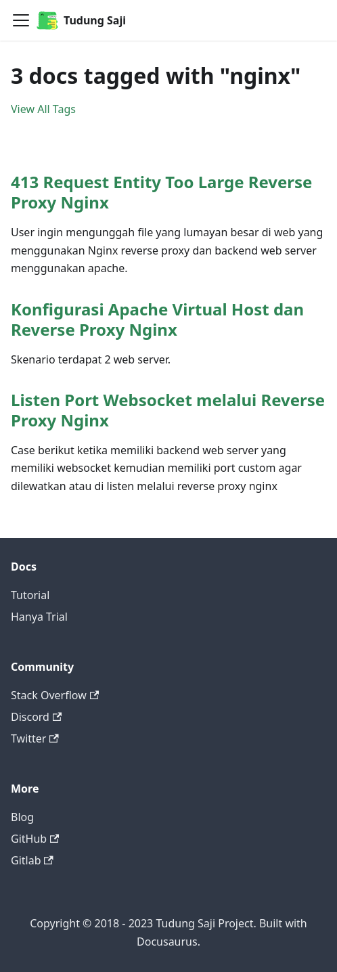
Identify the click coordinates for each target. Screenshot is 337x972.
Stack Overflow (55, 695)
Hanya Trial (39, 616)
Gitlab (32, 860)
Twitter (35, 738)
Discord (36, 716)
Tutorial (30, 595)
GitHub (35, 838)
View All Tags (43, 109)
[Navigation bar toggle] (21, 20)
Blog (22, 817)
